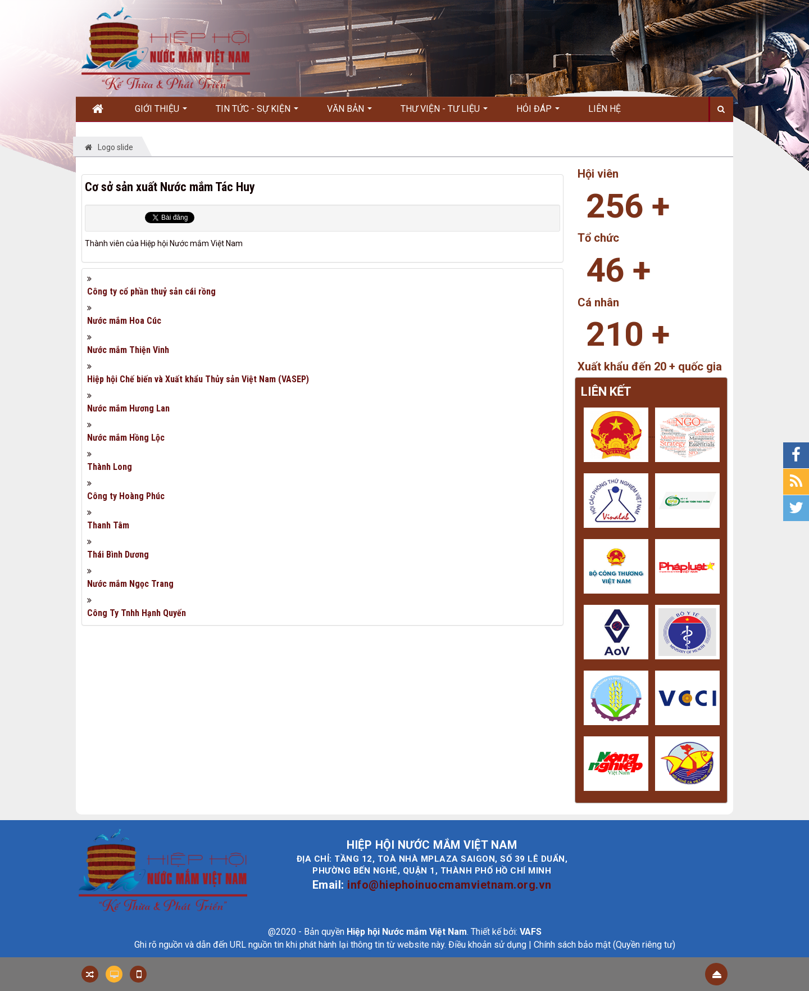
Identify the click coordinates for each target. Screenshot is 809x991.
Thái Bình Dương (118, 554)
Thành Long (109, 466)
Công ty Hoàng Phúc (126, 496)
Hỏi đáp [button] (538, 112)
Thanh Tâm (108, 525)
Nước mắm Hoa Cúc (124, 320)
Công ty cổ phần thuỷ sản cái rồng (151, 291)
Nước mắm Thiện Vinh (128, 350)
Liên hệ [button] (604, 108)
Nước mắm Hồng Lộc (126, 437)
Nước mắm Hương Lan (128, 408)
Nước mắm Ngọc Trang (130, 583)
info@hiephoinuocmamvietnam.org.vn (449, 885)
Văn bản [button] (349, 112)
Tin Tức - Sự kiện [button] (257, 112)
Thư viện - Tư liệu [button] (444, 112)
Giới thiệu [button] (161, 112)
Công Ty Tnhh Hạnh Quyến (136, 613)
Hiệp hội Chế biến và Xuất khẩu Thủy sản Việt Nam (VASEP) (198, 379)
